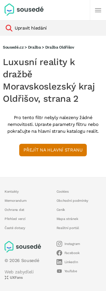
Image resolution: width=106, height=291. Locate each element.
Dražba (34, 47)
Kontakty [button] (12, 192)
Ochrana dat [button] (14, 210)
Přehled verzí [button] (15, 219)
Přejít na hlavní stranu (52, 150)
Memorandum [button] (15, 201)
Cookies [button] (63, 192)
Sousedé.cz (13, 47)
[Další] (98, 10)
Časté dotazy (15, 228)
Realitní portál (68, 228)
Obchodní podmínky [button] (72, 201)
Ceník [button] (61, 210)
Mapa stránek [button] (67, 219)
